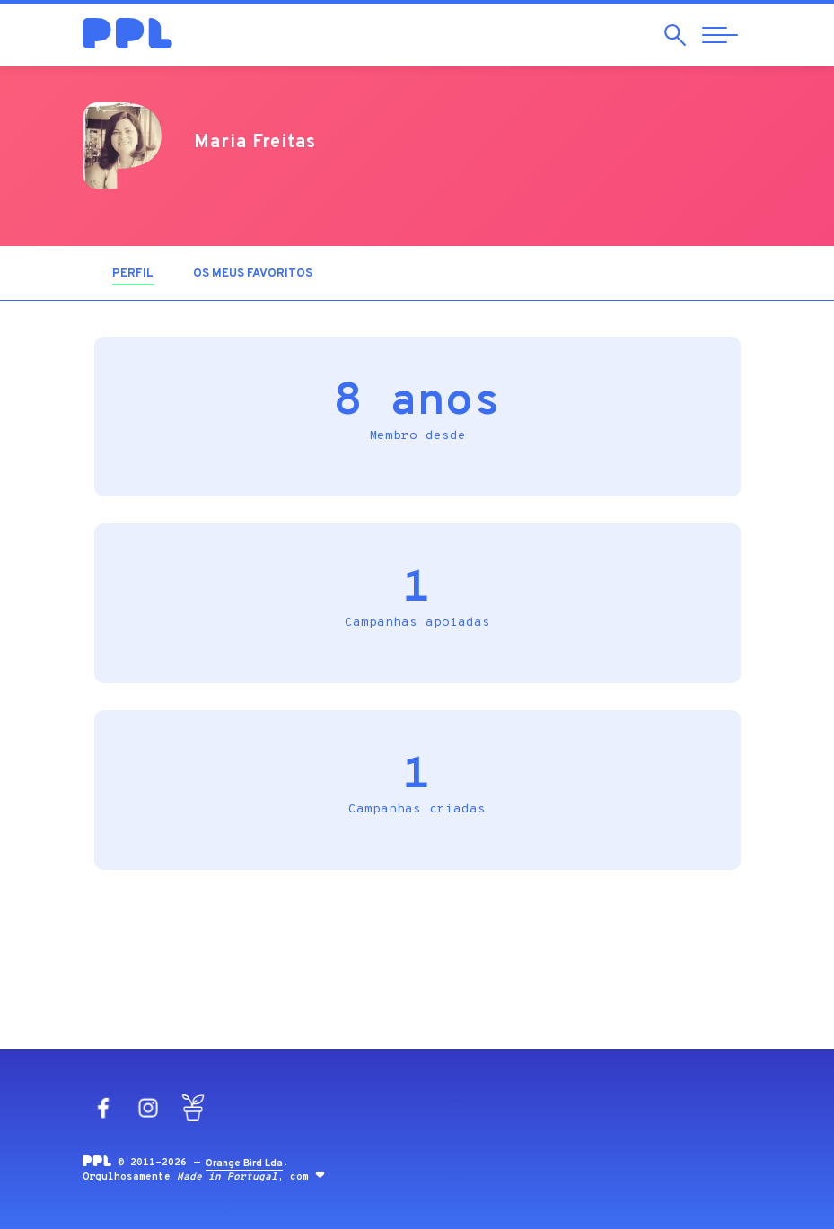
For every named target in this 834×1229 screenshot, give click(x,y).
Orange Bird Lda (244, 1163)
